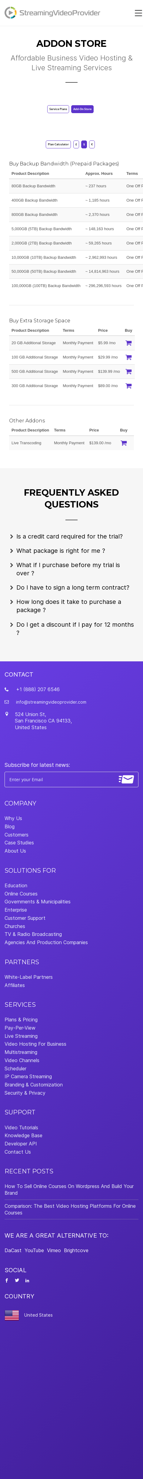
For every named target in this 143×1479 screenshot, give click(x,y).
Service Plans (58, 109)
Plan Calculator (58, 144)
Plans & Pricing (21, 1020)
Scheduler (15, 1068)
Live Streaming (21, 1036)
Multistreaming (21, 1052)
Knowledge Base (23, 1135)
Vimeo (54, 1250)
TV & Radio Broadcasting (33, 934)
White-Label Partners (29, 977)
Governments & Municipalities (38, 902)
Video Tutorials (21, 1127)
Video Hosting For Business (35, 1044)
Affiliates (15, 985)
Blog (10, 826)
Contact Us (18, 1152)
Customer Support (25, 918)
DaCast (13, 1250)
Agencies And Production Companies (46, 942)
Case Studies (19, 843)
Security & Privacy (25, 1093)
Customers (16, 835)
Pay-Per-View (20, 1028)
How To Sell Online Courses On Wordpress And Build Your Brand (69, 1189)
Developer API (21, 1144)
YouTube (34, 1250)
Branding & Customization (34, 1085)
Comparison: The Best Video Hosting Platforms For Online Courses (70, 1209)
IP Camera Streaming (28, 1076)
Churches (15, 926)
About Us (15, 851)
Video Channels (22, 1060)
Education (16, 885)
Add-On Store (82, 109)
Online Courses (21, 894)
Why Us (13, 818)
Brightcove (76, 1250)
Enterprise (16, 910)
